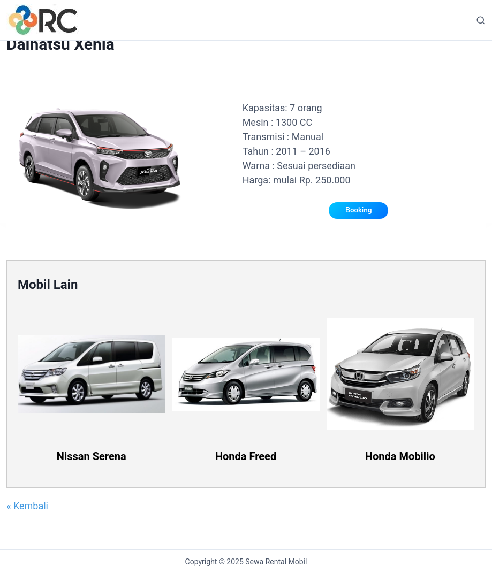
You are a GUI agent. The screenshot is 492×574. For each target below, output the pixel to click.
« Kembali (27, 505)
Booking (358, 210)
